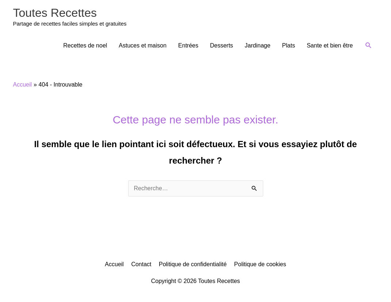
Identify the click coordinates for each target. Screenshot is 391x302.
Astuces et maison (142, 45)
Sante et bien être (330, 45)
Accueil (114, 264)
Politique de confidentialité (193, 264)
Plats (288, 45)
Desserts (221, 45)
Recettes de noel (85, 45)
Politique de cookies (260, 264)
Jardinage (257, 45)
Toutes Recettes (55, 12)
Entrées (188, 45)
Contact (141, 264)
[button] (368, 45)
